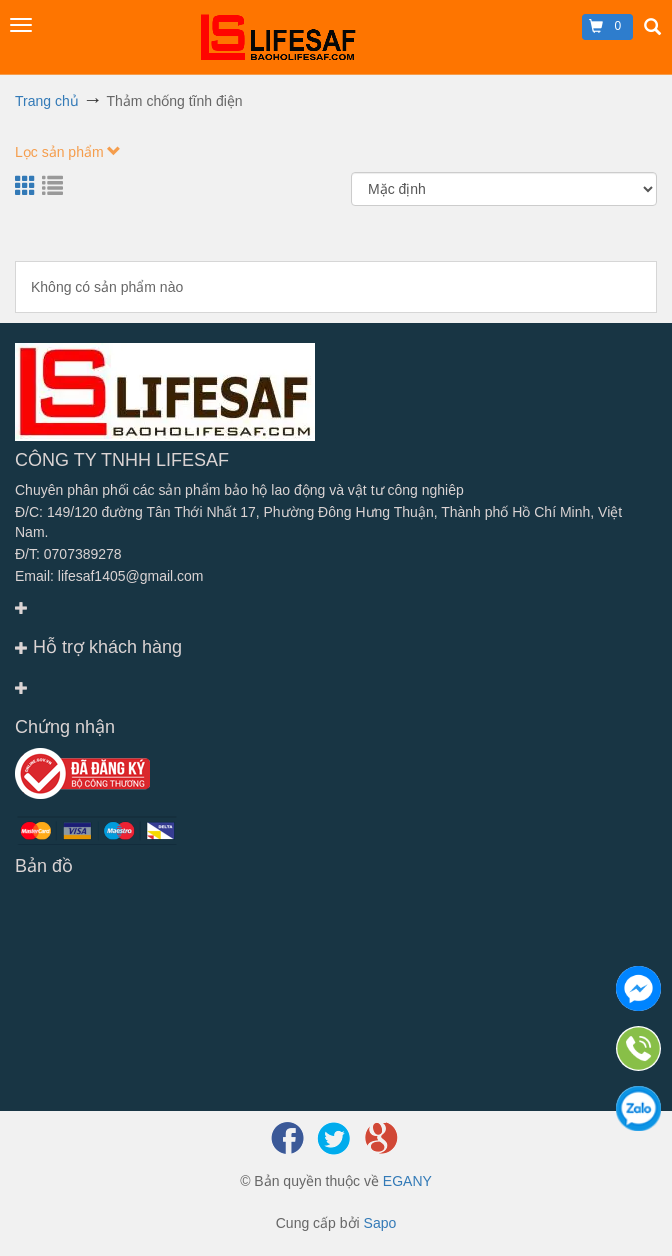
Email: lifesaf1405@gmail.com (109, 576)
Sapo (380, 1223)
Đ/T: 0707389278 (68, 554)
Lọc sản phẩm (68, 152)
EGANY (407, 1181)
